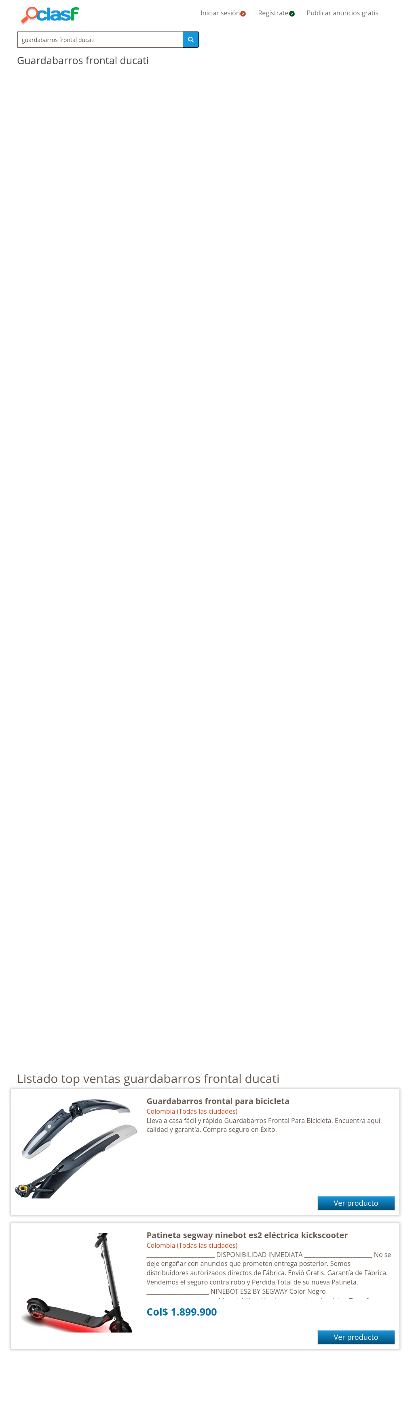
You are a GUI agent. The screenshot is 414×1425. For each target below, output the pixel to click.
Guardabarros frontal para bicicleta (218, 1101)
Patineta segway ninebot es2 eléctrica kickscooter (247, 1235)
